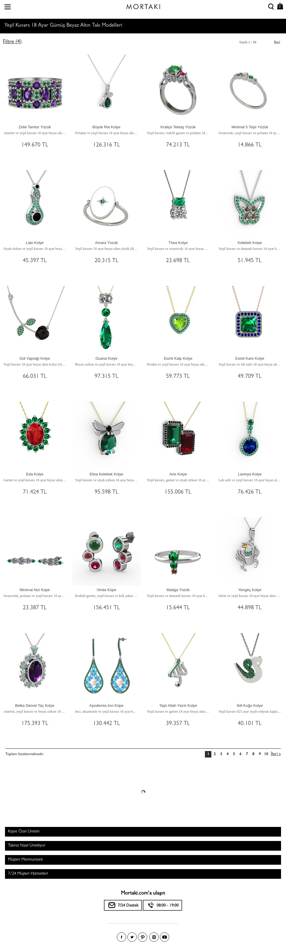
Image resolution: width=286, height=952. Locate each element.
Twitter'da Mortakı (132, 937)
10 (266, 754)
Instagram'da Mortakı (154, 937)
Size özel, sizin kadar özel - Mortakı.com (143, 5)
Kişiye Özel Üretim (24, 832)
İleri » (276, 754)
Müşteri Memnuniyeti (25, 860)
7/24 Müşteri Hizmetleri (28, 874)
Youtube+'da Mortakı (164, 937)
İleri (277, 42)
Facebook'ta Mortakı (121, 937)
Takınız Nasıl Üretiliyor (26, 846)
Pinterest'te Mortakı (142, 937)
